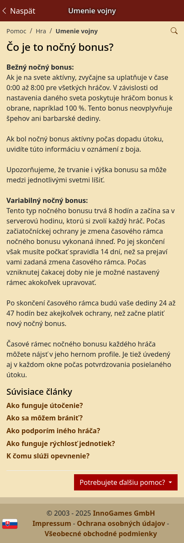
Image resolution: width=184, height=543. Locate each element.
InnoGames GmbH (124, 513)
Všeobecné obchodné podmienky (101, 533)
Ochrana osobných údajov (121, 523)
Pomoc (16, 31)
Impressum (52, 523)
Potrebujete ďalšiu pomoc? (123, 482)
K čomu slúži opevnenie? (47, 456)
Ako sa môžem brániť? (44, 418)
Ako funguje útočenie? (44, 405)
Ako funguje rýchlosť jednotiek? (60, 443)
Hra (41, 31)
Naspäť (17, 11)
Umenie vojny (77, 31)
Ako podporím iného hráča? (53, 430)
